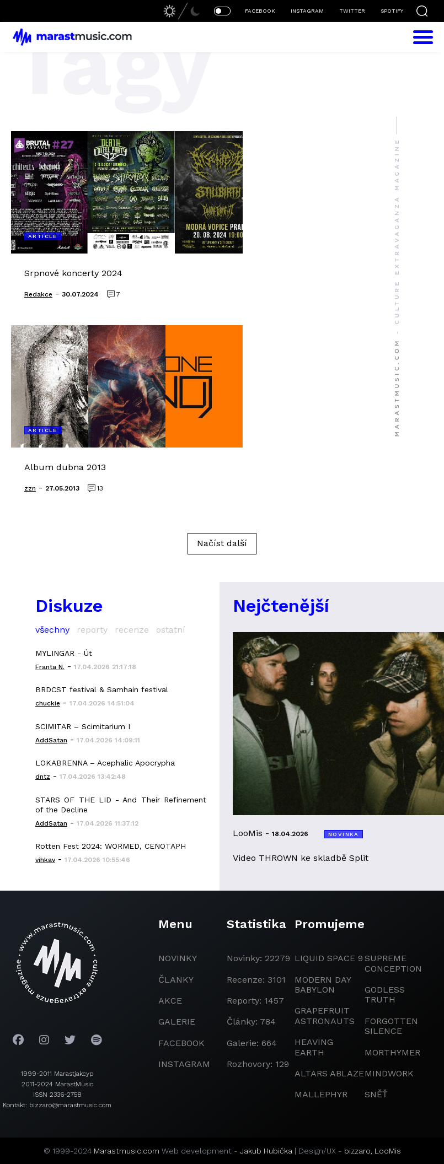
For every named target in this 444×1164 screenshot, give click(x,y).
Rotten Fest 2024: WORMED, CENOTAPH (110, 846)
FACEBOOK (260, 11)
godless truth (385, 994)
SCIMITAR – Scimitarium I (82, 726)
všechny (52, 629)
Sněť (376, 1094)
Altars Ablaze (329, 1073)
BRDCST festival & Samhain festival (101, 689)
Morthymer (392, 1052)
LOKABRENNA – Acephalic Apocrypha (105, 762)
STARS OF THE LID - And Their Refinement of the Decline (120, 804)
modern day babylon (323, 984)
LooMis (388, 1150)
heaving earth (314, 1047)
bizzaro (357, 1150)
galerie (176, 1021)
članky (176, 979)
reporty (92, 629)
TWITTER (352, 11)
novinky (177, 958)
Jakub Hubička (266, 1150)
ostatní (170, 629)
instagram (184, 1064)
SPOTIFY (392, 11)
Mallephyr (321, 1094)
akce (170, 1000)
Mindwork (389, 1073)
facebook (181, 1043)
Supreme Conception (393, 963)
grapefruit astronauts (325, 1015)
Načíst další (222, 543)
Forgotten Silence (391, 1026)
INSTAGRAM (307, 11)
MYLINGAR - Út (63, 653)
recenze (132, 629)
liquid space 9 (329, 958)
